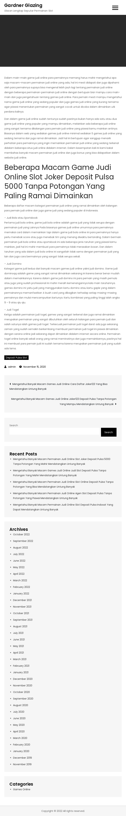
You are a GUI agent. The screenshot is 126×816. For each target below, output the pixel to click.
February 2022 (21, 587)
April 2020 (19, 731)
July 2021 (18, 633)
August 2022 (20, 547)
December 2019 (22, 757)
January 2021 (20, 672)
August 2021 (20, 626)
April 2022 (18, 574)
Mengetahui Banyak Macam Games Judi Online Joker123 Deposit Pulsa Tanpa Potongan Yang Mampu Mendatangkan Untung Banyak (64, 401)
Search (13, 425)
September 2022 (23, 541)
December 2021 (22, 600)
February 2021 (21, 666)
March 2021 (19, 659)
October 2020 (21, 692)
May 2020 (19, 725)
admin (12, 367)
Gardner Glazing (23, 5)
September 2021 (22, 620)
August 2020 (20, 705)
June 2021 (19, 639)
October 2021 (21, 613)
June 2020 (19, 718)
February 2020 (21, 744)
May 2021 (18, 646)
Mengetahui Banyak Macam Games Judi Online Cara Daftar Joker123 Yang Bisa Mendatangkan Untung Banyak (58, 386)
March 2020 (20, 738)
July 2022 (18, 554)
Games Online (21, 789)
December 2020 (23, 679)
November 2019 (22, 764)
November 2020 (22, 685)
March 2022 (20, 580)
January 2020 (21, 751)
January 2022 (21, 593)
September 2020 (23, 698)
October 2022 (21, 534)
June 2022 (19, 560)
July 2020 (18, 712)
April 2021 (18, 652)
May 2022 (18, 567)
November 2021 (22, 606)
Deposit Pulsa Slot (16, 357)
